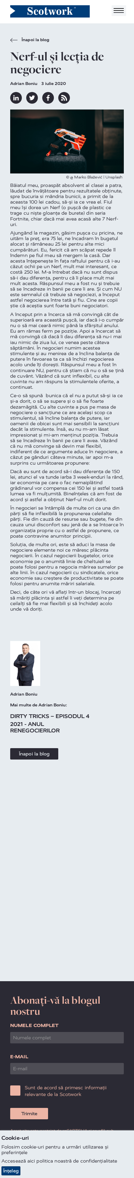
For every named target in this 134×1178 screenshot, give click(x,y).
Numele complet (34, 1025)
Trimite (29, 1113)
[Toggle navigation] (119, 10)
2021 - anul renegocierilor (35, 727)
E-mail (19, 1056)
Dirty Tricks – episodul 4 (50, 716)
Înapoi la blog (30, 40)
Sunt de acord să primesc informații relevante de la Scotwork (66, 1091)
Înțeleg (11, 1171)
